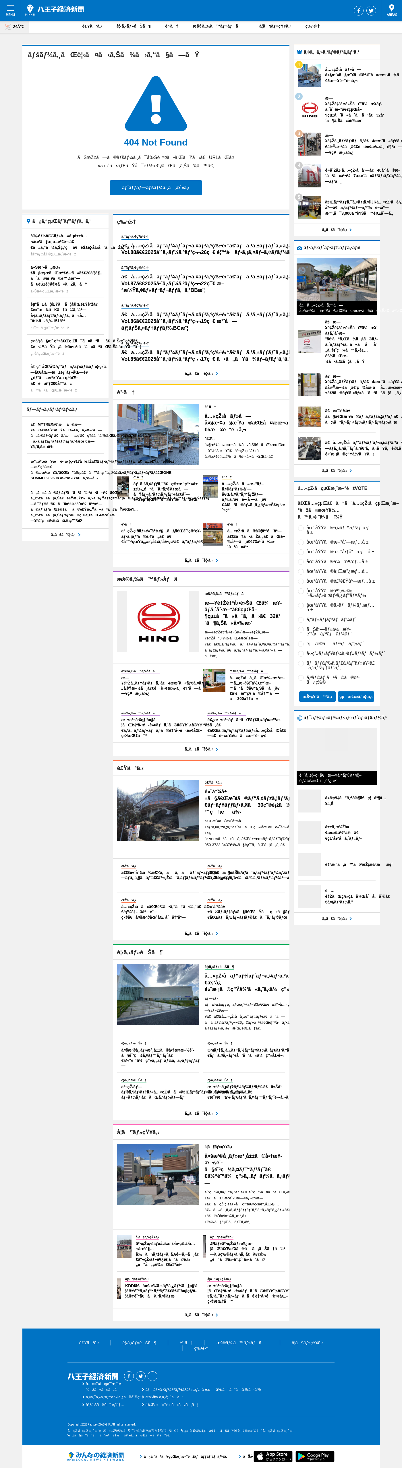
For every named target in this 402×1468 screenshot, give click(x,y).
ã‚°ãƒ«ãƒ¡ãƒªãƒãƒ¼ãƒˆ (332, 619)
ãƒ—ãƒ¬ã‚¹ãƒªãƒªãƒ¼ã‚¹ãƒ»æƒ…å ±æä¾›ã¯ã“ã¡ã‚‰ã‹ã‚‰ (203, 1389)
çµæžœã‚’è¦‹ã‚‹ (356, 696)
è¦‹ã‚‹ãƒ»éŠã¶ (134, 26)
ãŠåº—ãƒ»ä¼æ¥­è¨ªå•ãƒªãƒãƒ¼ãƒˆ (329, 631)
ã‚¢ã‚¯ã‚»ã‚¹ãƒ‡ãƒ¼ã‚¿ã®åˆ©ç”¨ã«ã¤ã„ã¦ (127, 1397)
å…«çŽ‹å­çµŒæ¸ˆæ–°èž (54, 10)
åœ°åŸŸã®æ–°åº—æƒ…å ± (338, 542)
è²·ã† (171, 26)
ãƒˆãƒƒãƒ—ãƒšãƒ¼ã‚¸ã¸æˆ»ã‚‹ (155, 187)
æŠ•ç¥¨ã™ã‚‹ (317, 696)
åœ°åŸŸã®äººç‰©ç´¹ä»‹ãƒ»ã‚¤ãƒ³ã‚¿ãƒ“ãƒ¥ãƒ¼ (336, 593)
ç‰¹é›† (312, 26)
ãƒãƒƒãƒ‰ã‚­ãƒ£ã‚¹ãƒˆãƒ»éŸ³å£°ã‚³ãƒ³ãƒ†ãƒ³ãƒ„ (341, 665)
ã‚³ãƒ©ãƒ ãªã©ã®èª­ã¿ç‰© (333, 679)
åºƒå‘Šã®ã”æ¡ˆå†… (105, 1405)
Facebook (359, 10)
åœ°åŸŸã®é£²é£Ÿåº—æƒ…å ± (341, 581)
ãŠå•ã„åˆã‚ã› (164, 1397)
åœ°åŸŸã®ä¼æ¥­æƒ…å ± (337, 561)
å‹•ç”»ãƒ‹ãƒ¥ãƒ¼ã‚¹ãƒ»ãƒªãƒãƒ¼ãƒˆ (346, 653)
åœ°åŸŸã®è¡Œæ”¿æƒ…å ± (337, 571)
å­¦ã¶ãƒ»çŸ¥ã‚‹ (275, 26)
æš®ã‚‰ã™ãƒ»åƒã (219, 26)
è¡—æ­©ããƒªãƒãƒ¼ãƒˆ (335, 643)
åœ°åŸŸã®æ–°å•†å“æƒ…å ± (340, 551)
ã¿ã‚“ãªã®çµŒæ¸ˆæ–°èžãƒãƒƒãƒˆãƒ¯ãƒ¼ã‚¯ (95, 1456)
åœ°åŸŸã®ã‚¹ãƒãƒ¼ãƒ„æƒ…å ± (340, 607)
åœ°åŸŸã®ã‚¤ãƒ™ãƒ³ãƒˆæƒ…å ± (340, 530)
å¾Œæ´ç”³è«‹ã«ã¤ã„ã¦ (172, 1405)
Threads (152, 1376)
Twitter (371, 10)
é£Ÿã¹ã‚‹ (92, 26)
